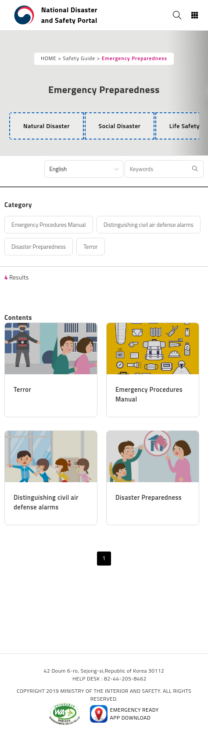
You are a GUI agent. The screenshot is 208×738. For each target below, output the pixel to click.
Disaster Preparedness (38, 246)
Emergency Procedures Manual (48, 224)
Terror (90, 246)
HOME (49, 58)
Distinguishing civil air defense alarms (149, 224)
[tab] (46, 126)
